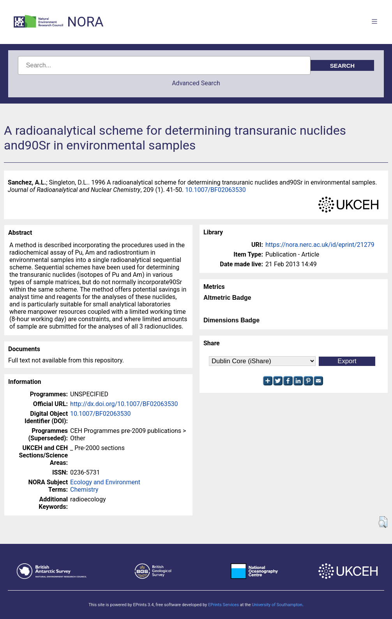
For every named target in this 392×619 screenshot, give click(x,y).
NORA (85, 22)
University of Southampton (277, 604)
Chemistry (84, 489)
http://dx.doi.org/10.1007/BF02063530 (124, 404)
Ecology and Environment (105, 482)
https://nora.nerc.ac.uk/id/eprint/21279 (319, 244)
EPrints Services (223, 604)
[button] (382, 522)
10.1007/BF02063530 (215, 189)
